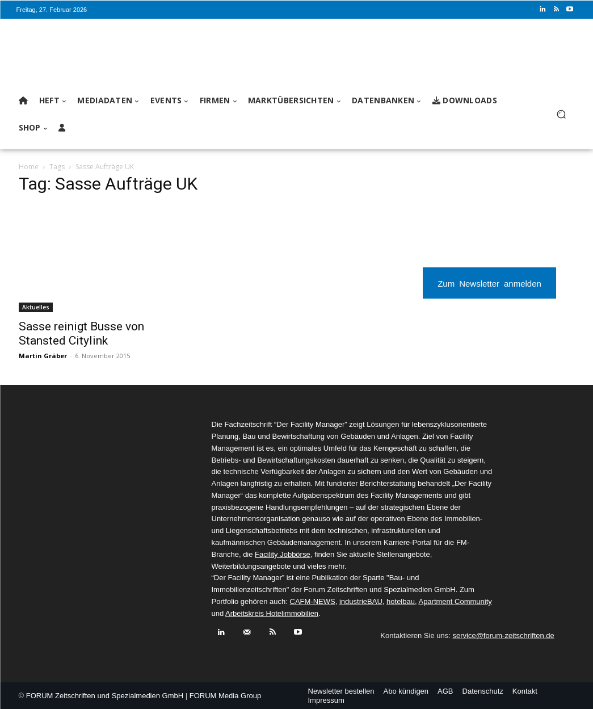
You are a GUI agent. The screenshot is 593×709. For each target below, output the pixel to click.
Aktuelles (35, 307)
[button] (561, 114)
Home (29, 166)
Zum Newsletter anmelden (489, 283)
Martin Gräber (43, 355)
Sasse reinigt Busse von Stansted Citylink (81, 333)
